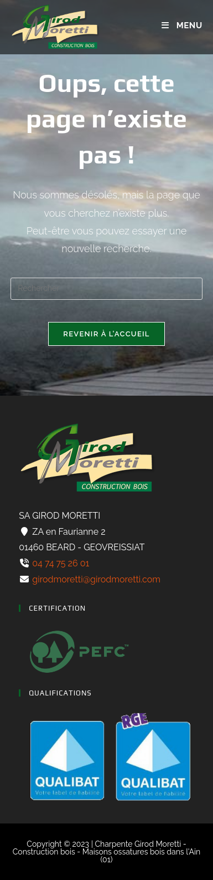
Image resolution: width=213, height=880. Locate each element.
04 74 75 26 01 (59, 563)
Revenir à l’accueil (106, 334)
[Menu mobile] (181, 25)
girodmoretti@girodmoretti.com (95, 579)
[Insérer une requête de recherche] (106, 289)
